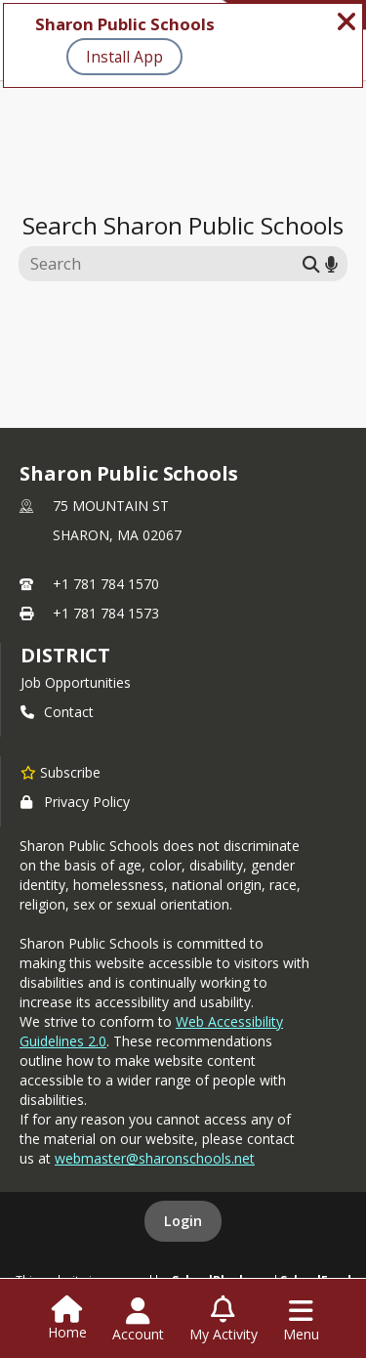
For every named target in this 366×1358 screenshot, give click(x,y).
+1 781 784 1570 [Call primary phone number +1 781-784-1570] (106, 583)
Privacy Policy (75, 801)
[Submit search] (311, 263)
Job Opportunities (75, 682)
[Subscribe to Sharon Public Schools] (60, 772)
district (65, 655)
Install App (124, 56)
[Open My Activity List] (223, 1319)
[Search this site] (163, 263)
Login (183, 1220)
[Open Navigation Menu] (301, 1319)
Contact (57, 711)
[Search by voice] (331, 263)
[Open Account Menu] (138, 1319)
